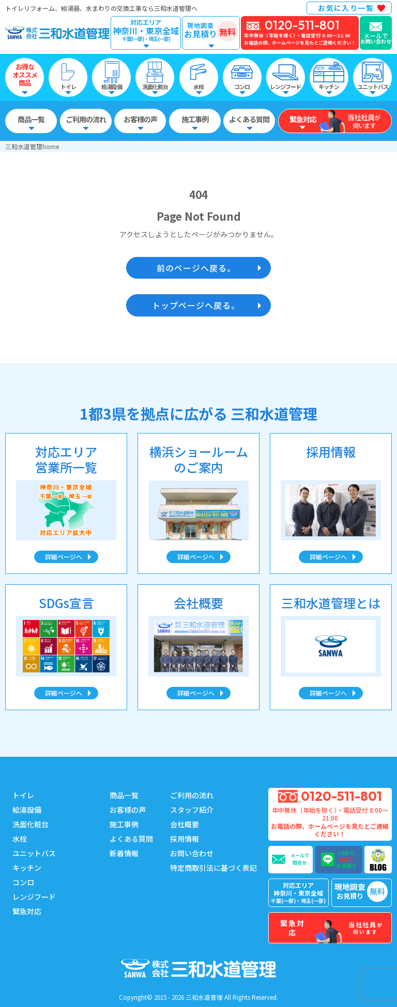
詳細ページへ (63, 556)
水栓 (19, 838)
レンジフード (34, 896)
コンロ (23, 882)
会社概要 (184, 824)
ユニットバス (34, 853)
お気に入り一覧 (346, 8)
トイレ (23, 795)
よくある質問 (131, 838)
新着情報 (124, 853)
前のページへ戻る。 (196, 268)
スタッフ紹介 (191, 809)
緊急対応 (26, 911)
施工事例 (124, 824)
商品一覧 (124, 795)
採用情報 (184, 838)
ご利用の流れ (191, 795)
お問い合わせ (191, 853)
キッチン (26, 867)
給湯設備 (26, 809)
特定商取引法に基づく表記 (213, 867)
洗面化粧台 (30, 824)
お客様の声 (128, 809)
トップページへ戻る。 (196, 305)
